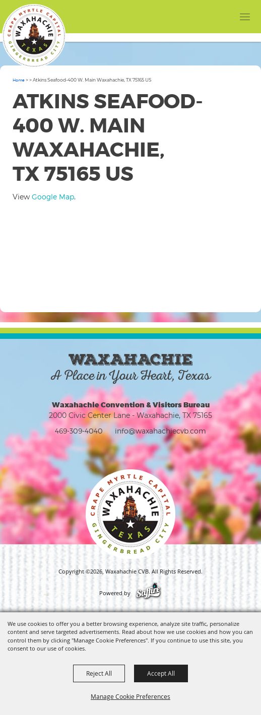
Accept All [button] (161, 673)
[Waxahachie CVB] (34, 35)
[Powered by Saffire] (148, 593)
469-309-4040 (79, 430)
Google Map (53, 196)
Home (19, 80)
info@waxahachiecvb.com (160, 430)
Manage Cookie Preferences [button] (130, 696)
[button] (224, 16)
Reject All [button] (99, 673)
